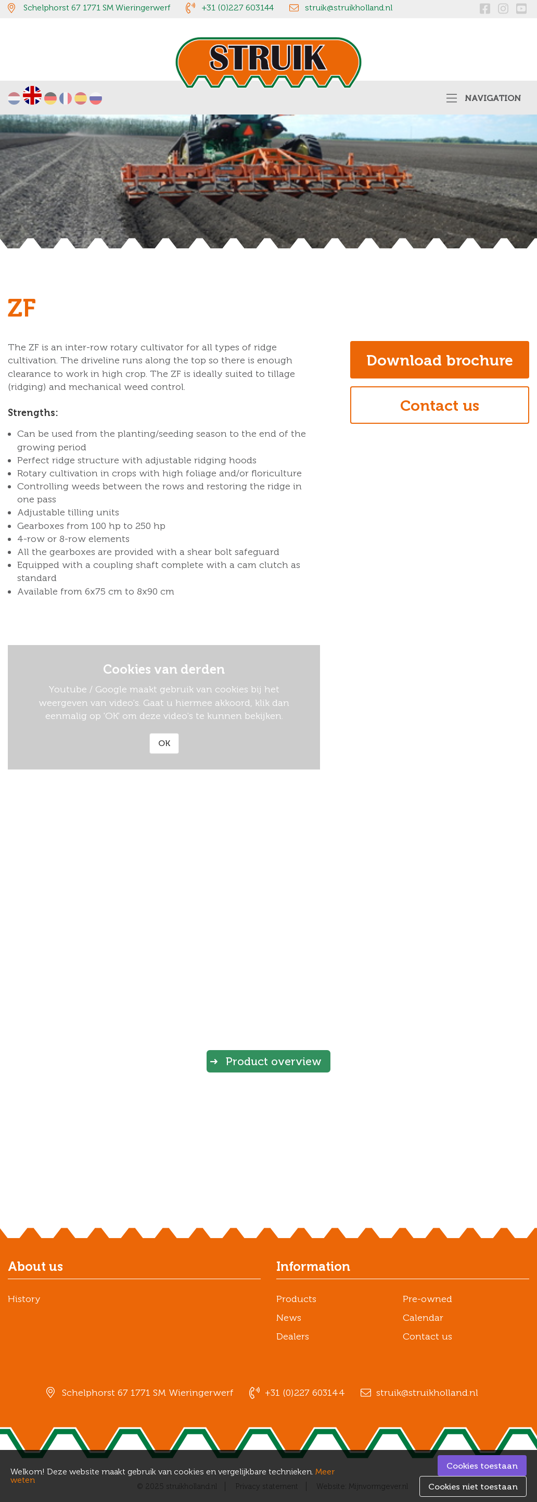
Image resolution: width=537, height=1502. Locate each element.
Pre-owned (427, 1299)
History (24, 1299)
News (288, 1317)
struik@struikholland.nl (348, 7)
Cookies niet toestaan (473, 1487)
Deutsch (50, 98)
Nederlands (14, 98)
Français (65, 98)
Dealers (292, 1336)
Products (296, 1299)
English (32, 95)
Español (80, 98)
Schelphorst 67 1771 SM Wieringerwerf (96, 7)
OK (164, 743)
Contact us (439, 405)
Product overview (274, 1061)
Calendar (423, 1317)
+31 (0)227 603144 (237, 7)
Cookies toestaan (482, 1466)
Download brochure (439, 360)
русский (96, 98)
